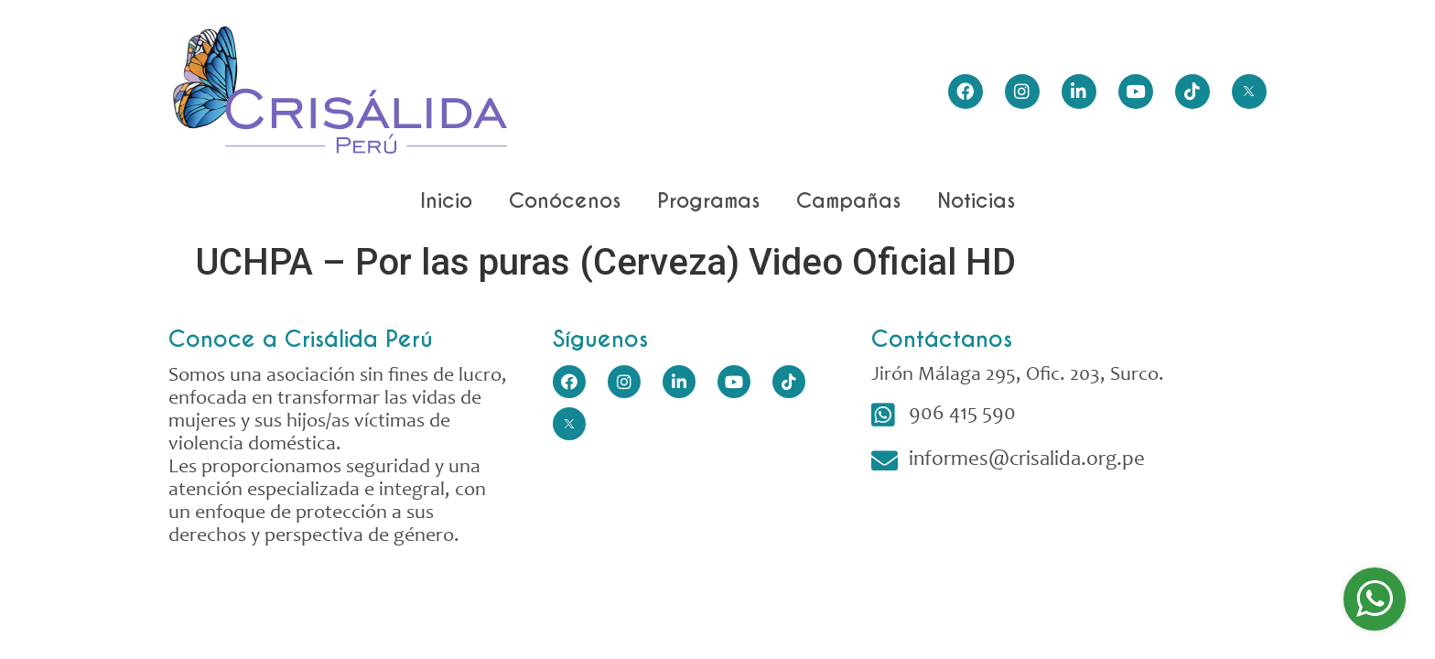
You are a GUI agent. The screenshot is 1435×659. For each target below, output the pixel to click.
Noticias (976, 200)
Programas (708, 200)
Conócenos (564, 200)
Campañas (848, 200)
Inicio (446, 200)
